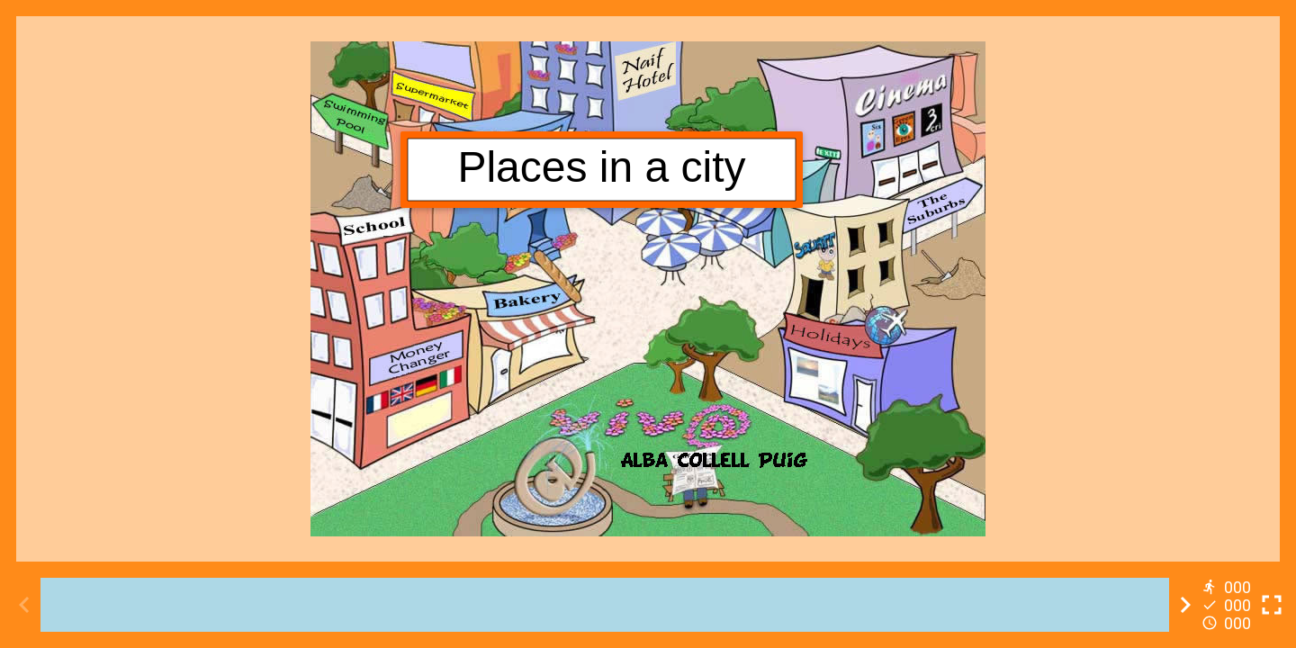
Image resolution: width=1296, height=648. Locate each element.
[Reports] (1229, 605)
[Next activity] (1185, 605)
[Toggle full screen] (1272, 605)
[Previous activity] (24, 605)
